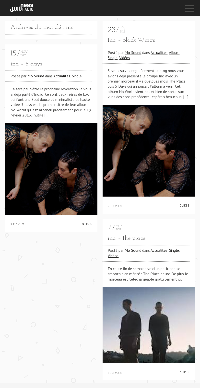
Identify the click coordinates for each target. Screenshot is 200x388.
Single (77, 75)
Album (174, 52)
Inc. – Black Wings (131, 40)
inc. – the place (127, 238)
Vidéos (124, 57)
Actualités (61, 75)
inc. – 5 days (26, 64)
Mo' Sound (35, 75)
